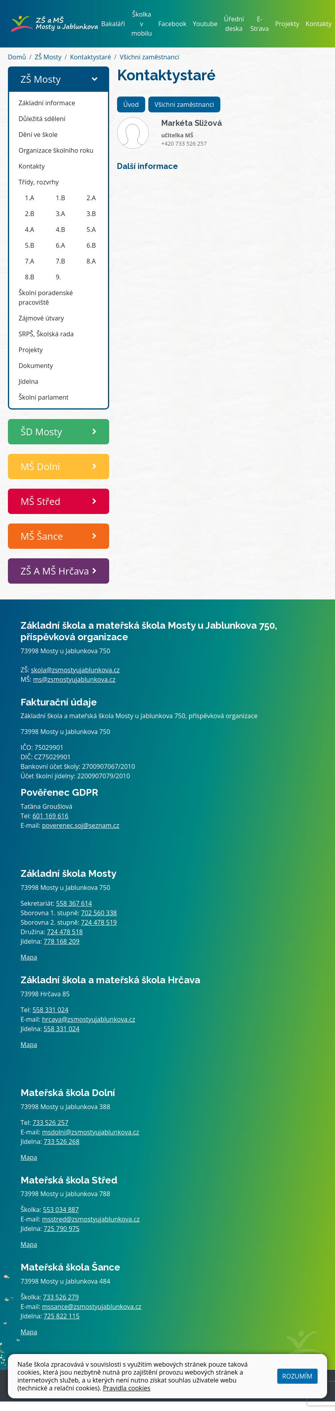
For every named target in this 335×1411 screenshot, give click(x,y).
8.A (91, 261)
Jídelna (28, 381)
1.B (60, 197)
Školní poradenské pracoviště (46, 297)
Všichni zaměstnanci (149, 57)
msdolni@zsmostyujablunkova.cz (90, 1132)
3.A (60, 213)
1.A (29, 197)
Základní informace (47, 103)
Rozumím (297, 1376)
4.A (29, 229)
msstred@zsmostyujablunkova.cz (91, 1219)
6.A (60, 245)
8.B (29, 277)
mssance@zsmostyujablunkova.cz (91, 1306)
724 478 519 (99, 922)
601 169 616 (50, 816)
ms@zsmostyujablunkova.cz (74, 679)
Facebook (172, 23)
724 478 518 (65, 931)
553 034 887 (61, 1209)
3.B (91, 213)
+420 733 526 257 (184, 143)
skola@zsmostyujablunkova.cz (75, 670)
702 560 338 (99, 912)
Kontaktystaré (90, 57)
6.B (91, 245)
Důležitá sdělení (42, 118)
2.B (29, 213)
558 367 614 (74, 903)
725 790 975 (61, 1228)
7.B (60, 261)
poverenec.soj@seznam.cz (80, 825)
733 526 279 (61, 1297)
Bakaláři (113, 23)
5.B (29, 245)
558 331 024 (50, 1009)
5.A (91, 229)
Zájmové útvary (41, 318)
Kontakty (319, 23)
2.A (91, 197)
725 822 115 (61, 1316)
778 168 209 (61, 941)
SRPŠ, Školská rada (46, 334)
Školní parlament (43, 397)
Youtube (205, 23)
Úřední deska (234, 24)
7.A (29, 261)
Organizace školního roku (56, 150)
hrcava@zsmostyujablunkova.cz (88, 1019)
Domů (17, 57)
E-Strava (259, 24)
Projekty (287, 23)
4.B (60, 229)
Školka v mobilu (141, 24)
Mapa (29, 957)
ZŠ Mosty (48, 57)
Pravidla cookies (126, 1388)
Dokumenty (36, 365)
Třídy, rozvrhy (39, 182)
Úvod (131, 104)
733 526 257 (50, 1122)
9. (58, 277)
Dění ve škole (38, 134)
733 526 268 (61, 1141)
